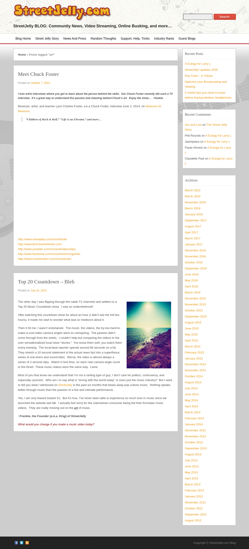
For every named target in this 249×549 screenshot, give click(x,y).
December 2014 (195, 364)
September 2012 (196, 514)
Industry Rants (164, 38)
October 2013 (194, 442)
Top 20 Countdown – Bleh (46, 282)
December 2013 (195, 430)
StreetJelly (65, 385)
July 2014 (191, 388)
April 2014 (191, 406)
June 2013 (192, 466)
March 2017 (192, 238)
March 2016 (192, 292)
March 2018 (192, 208)
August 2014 (193, 382)
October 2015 (194, 310)
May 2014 (191, 400)
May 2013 (191, 472)
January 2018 (194, 214)
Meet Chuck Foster (38, 74)
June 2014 (192, 394)
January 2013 (194, 496)
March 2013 (192, 484)
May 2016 (191, 280)
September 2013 (196, 448)
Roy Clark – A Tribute (199, 75)
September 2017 (196, 220)
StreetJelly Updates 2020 (201, 69)
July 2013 (191, 460)
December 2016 (195, 250)
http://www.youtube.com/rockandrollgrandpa (47, 249)
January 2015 (194, 358)
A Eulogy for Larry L (198, 63)
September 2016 (196, 268)
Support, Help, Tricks (135, 38)
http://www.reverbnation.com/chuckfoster (44, 258)
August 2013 (193, 454)
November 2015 (195, 304)
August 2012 (193, 520)
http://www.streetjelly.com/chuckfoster (42, 239)
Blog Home (23, 38)
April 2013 (191, 478)
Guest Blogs (186, 38)
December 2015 (195, 298)
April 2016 (191, 286)
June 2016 (192, 274)
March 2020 (192, 196)
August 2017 (193, 226)
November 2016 (195, 256)
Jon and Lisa (193, 124)
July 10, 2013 (39, 290)
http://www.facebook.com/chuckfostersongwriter (49, 254)
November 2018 (195, 202)
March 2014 (192, 412)
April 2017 (191, 232)
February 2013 (194, 490)
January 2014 (194, 424)
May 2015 (191, 334)
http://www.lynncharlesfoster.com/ (40, 244)
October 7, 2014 (40, 83)
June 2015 (192, 328)
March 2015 (192, 346)
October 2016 (194, 262)
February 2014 (194, 418)
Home (22, 54)
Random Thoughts (103, 38)
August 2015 (193, 322)
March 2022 (192, 190)
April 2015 (191, 340)
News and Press (74, 38)
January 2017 (194, 244)
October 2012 (194, 508)
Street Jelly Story (47, 38)
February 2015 (194, 352)
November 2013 (195, 436)
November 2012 (195, 502)
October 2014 (194, 376)
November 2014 (195, 370)
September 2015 (196, 316)
